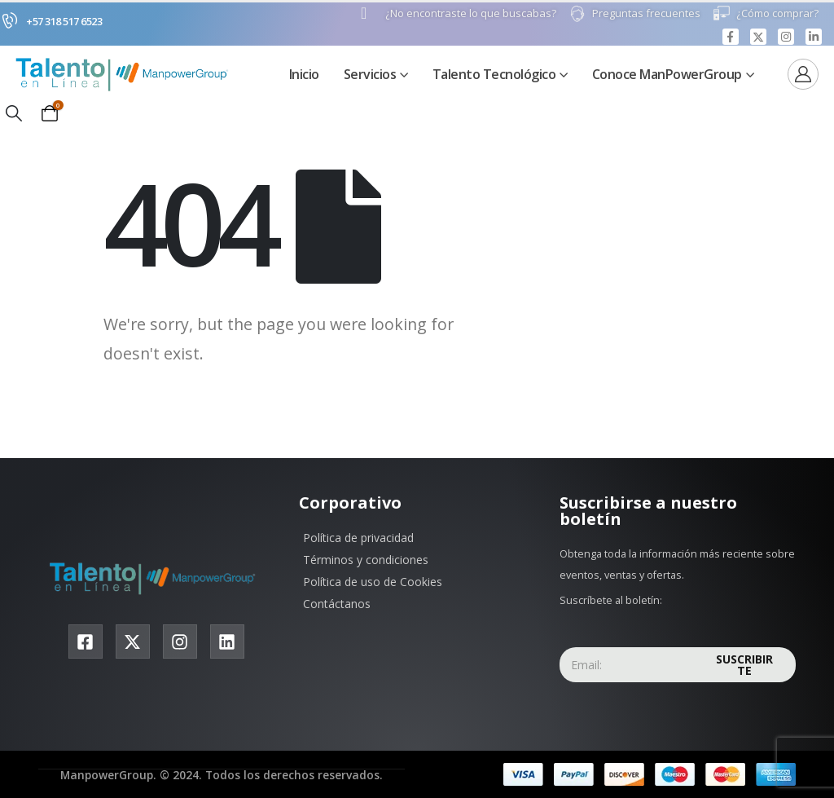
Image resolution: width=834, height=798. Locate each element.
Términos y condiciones (365, 560)
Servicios (370, 75)
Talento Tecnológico (494, 75)
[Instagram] (786, 37)
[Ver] (803, 75)
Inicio (304, 75)
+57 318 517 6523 (64, 21)
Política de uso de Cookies (372, 582)
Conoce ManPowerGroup (667, 75)
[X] (758, 37)
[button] (14, 114)
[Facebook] (730, 37)
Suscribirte (744, 665)
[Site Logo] (126, 74)
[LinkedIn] (813, 37)
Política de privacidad (358, 538)
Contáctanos (337, 604)
